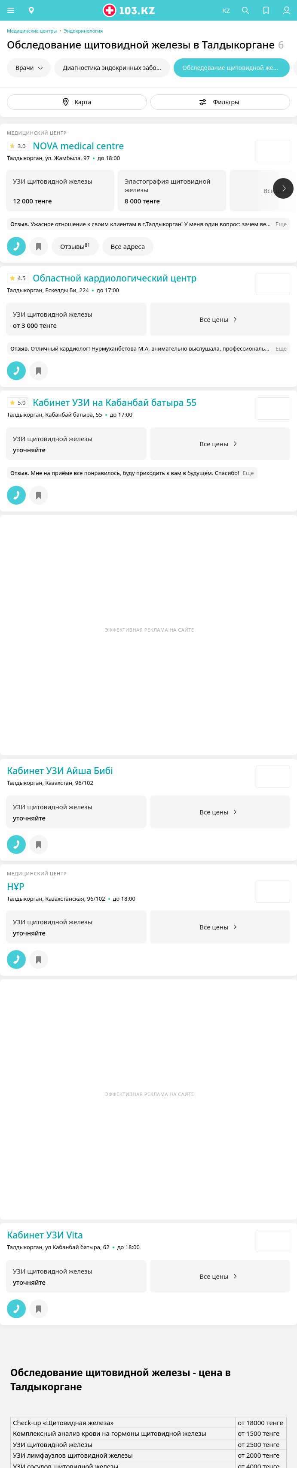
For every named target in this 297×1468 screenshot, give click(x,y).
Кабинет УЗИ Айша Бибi (60, 771)
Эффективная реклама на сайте (149, 630)
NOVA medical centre (78, 146)
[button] (10, 10)
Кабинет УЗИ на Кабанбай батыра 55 (114, 402)
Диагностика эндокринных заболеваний (116, 68)
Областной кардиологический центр (114, 278)
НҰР (15, 886)
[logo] (129, 10)
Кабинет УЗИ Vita (45, 1235)
